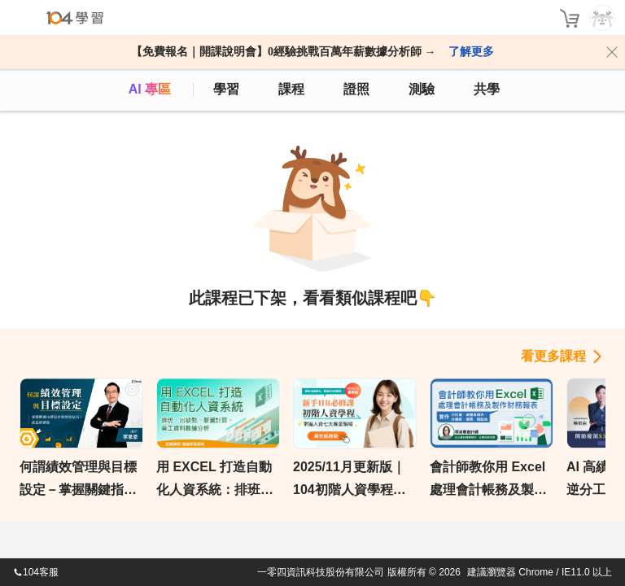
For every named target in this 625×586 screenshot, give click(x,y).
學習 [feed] (226, 89)
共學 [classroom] (487, 89)
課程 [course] (291, 89)
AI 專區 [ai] (150, 89)
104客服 (36, 572)
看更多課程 (553, 356)
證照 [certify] (356, 89)
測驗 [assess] (422, 89)
